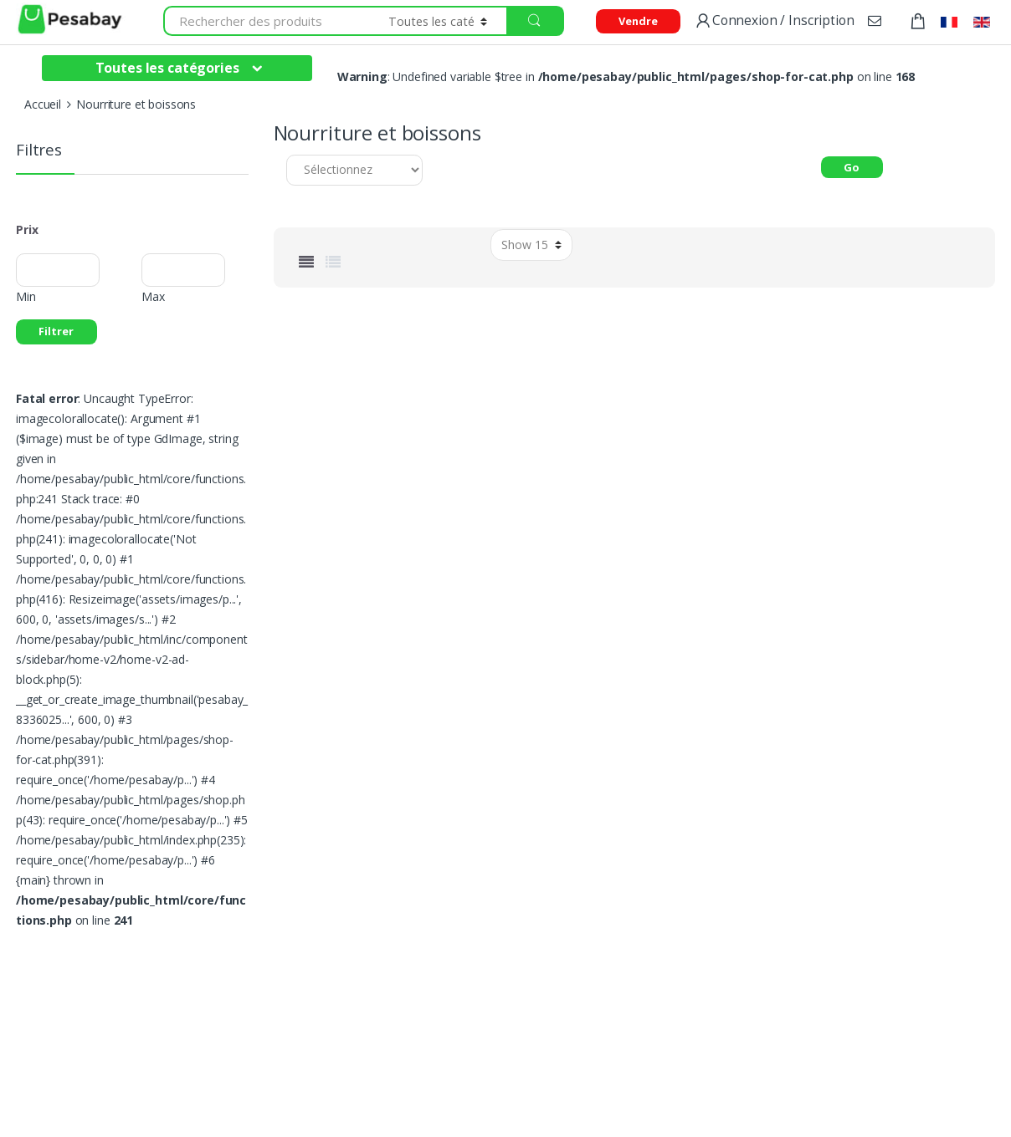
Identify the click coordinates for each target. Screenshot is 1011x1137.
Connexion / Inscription (774, 21)
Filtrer (56, 331)
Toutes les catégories (167, 68)
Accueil (42, 104)
